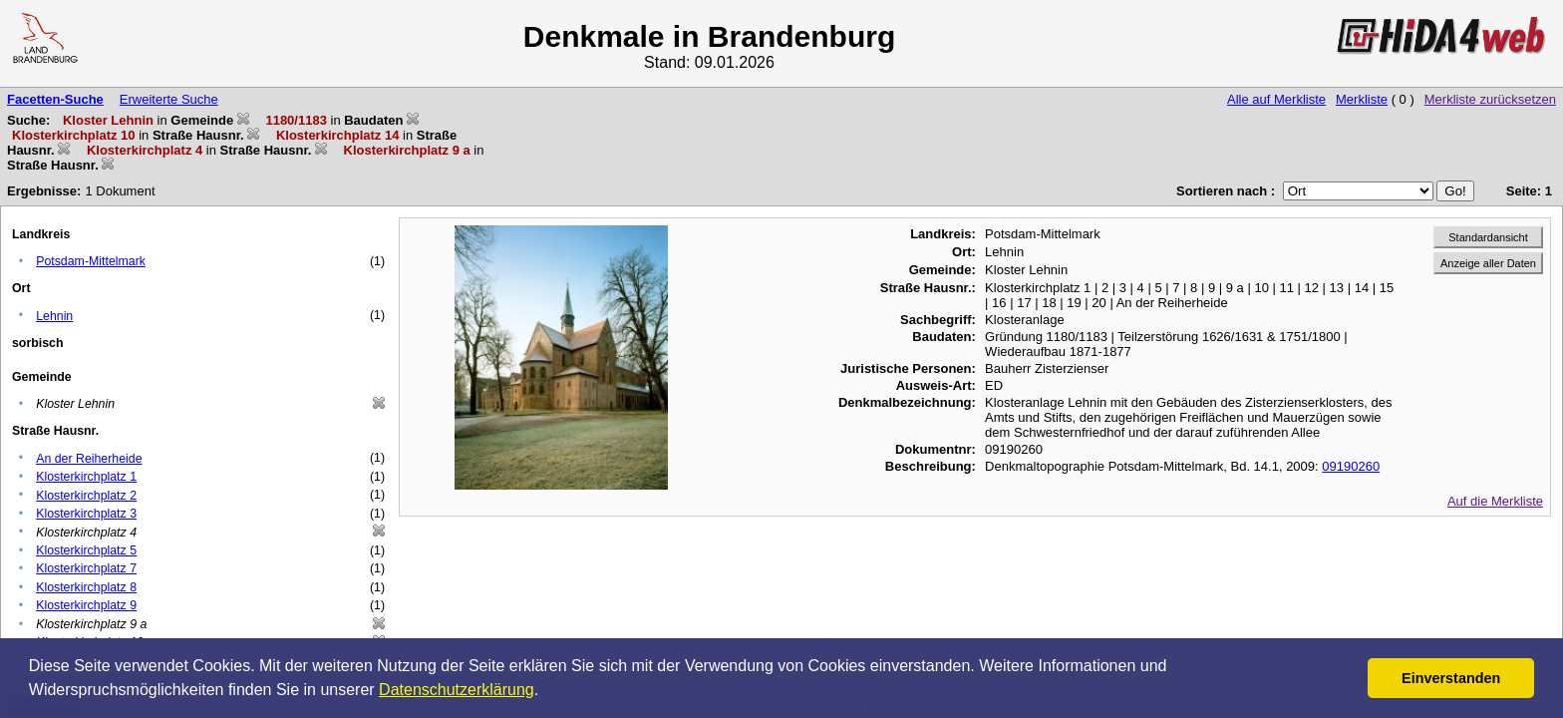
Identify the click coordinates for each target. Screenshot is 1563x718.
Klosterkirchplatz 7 (86, 568)
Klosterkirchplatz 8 (86, 587)
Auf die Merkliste (1495, 501)
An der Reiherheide (89, 459)
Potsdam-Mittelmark (91, 261)
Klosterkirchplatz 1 (86, 477)
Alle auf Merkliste (1276, 99)
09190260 (1351, 466)
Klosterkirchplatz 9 (86, 605)
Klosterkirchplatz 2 (86, 496)
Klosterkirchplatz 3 (86, 514)
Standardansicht (1488, 237)
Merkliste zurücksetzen (1490, 99)
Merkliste (1362, 99)
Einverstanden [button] (1451, 678)
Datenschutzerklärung (456, 689)
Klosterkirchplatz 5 (86, 550)
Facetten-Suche (55, 99)
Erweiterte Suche (169, 99)
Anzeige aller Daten (1488, 263)
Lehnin (54, 316)
